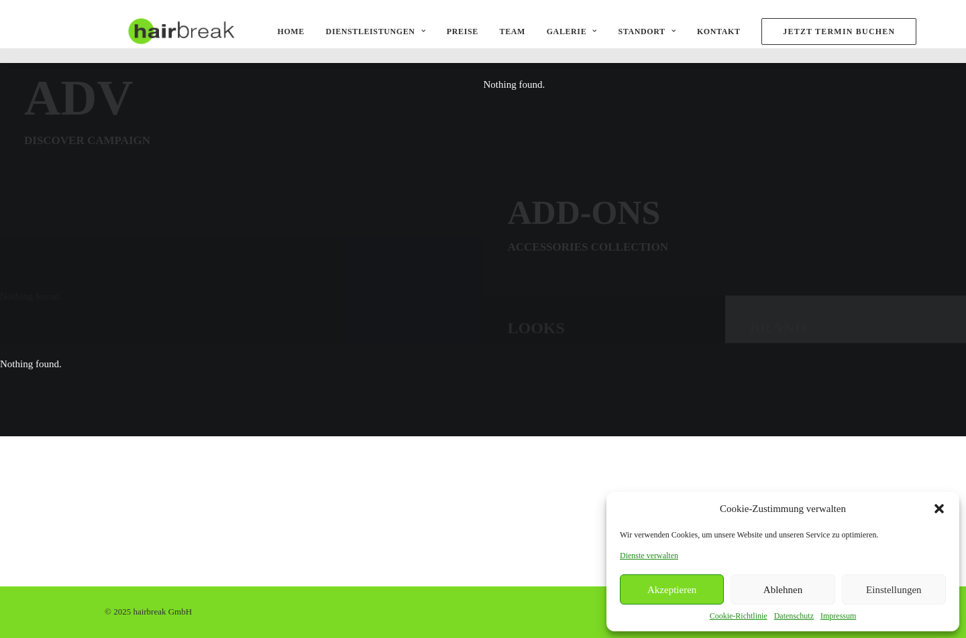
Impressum (838, 616)
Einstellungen (894, 589)
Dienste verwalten (649, 555)
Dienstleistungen (355, 31)
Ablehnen (782, 589)
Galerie (551, 31)
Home (270, 31)
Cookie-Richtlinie (738, 616)
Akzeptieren (671, 589)
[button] (939, 508)
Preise (442, 31)
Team (491, 31)
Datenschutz (794, 616)
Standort (626, 31)
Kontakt (698, 31)
